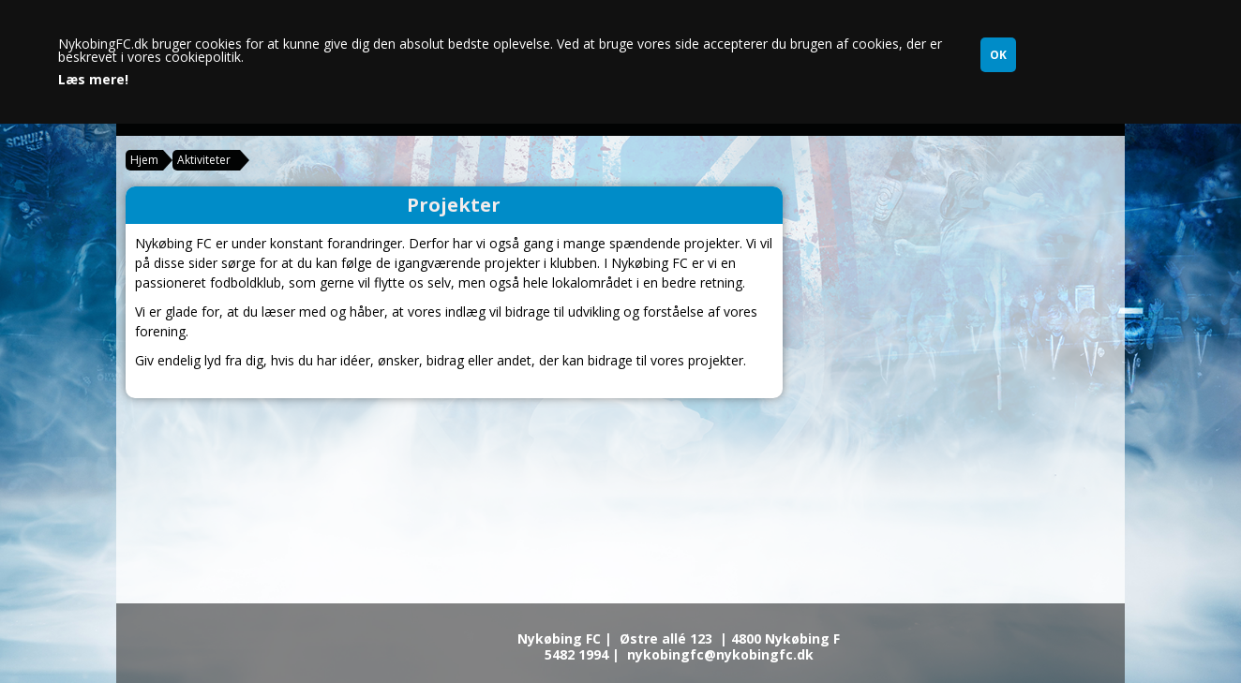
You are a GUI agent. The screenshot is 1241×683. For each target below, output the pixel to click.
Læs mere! (93, 79)
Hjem (144, 160)
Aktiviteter (204, 160)
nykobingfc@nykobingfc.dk (720, 654)
